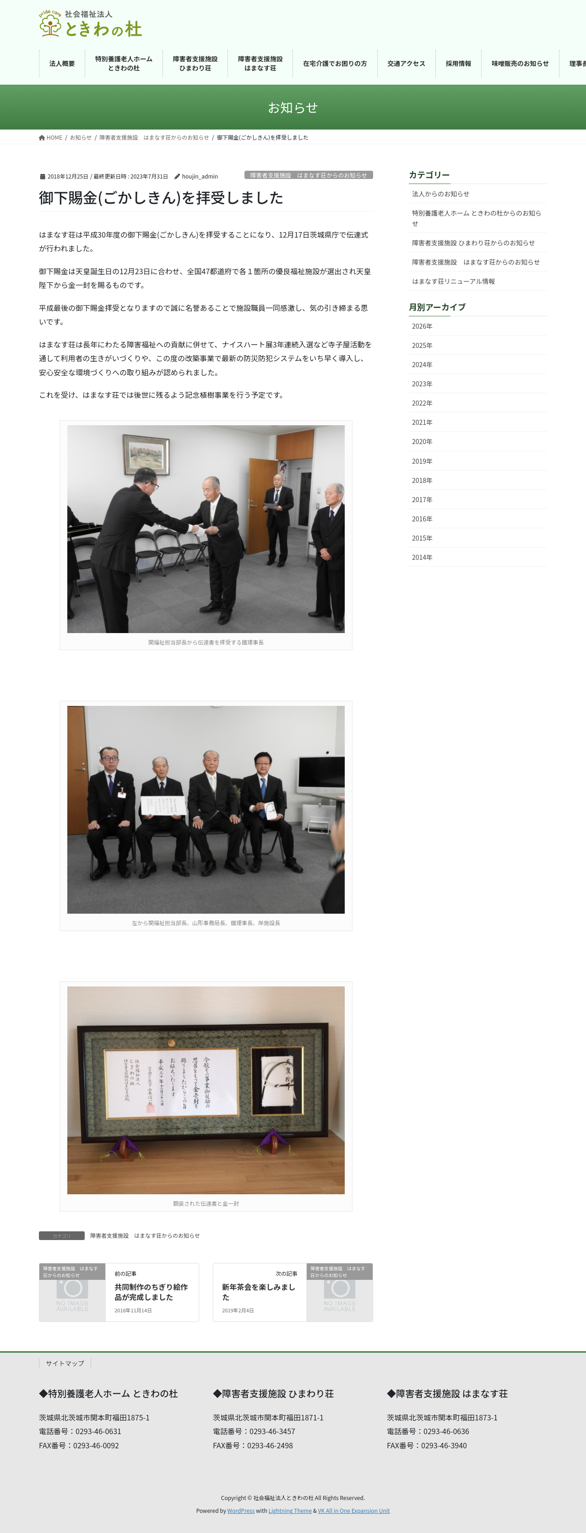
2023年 (422, 383)
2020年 (422, 441)
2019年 (422, 461)
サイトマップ (65, 1363)
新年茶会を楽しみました (258, 1291)
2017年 (422, 499)
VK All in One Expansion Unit (354, 1510)
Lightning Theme (290, 1510)
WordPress (241, 1510)
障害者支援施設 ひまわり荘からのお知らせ (473, 242)
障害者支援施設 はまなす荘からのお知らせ (309, 175)
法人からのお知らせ (441, 193)
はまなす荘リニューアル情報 (453, 281)
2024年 (422, 364)
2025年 (422, 345)
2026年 (422, 325)
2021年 (422, 422)
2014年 (422, 557)
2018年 (422, 480)
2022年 (422, 402)
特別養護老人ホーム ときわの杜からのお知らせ (477, 218)
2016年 (422, 518)
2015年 (422, 537)
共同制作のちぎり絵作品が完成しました (151, 1291)
